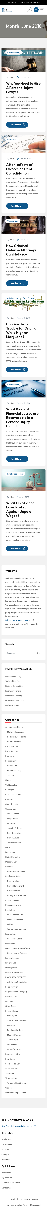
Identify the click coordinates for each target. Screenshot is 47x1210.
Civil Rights (10, 789)
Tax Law (10, 775)
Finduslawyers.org (13, 676)
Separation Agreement (17, 929)
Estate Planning (12, 900)
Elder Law (9, 866)
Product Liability (14, 770)
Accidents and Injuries (14, 727)
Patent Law (12, 765)
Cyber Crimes (13, 813)
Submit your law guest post (16, 620)
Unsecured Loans (14, 938)
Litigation (9, 1001)
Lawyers (10, 1205)
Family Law (12, 139)
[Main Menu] (42, 9)
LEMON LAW (11, 996)
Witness (8, 1087)
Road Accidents (14, 741)
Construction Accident (17, 1020)
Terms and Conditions (11, 1182)
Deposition (10, 852)
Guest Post (10, 943)
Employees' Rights (15, 474)
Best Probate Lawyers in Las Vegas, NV (19, 1126)
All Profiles (6, 1172)
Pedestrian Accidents (16, 736)
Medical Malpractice (16, 1035)
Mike (12, 77)
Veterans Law (11, 1078)
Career (8, 780)
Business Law (11, 761)
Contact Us (6, 1187)
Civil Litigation (11, 785)
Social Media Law (12, 1063)
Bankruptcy (10, 756)
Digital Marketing (12, 857)
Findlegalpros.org (12, 705)
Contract (9, 799)
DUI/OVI (11, 823)
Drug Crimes (28, 298)
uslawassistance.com (14, 700)
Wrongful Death (14, 1049)
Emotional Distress (15, 1030)
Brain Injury (12, 1015)
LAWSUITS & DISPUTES (15, 977)
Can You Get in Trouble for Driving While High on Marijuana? (21, 330)
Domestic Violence (15, 919)
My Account (7, 1177)
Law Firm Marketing (14, 972)
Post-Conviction (14, 833)
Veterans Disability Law (17, 1083)
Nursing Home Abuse (16, 871)
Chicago (5, 1154)
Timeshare (9, 1073)
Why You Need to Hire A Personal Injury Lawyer (23, 87)
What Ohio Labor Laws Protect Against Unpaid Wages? (20, 509)
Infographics (10, 962)
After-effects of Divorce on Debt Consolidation (19, 168)
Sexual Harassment (15, 886)
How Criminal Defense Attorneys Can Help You (21, 250)
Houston (5, 1149)
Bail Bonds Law (11, 746)
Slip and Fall (12, 1044)
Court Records (11, 804)
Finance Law (10, 934)
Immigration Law (12, 958)
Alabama (6, 1159)
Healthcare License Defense (17, 948)
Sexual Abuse (13, 837)
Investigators (11, 967)
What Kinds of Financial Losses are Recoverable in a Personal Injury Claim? (22, 417)
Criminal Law (12, 221)
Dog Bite (11, 1025)
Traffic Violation (14, 842)
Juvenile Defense (14, 828)
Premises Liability (12, 1054)
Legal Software (12, 987)
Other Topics (10, 1006)
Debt (7, 847)
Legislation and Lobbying (16, 991)
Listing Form (22, 1205)
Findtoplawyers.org (13, 695)
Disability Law (11, 861)
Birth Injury (13, 1039)
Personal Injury (13, 52)
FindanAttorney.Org (14, 686)
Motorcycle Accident (16, 732)
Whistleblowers (14, 890)
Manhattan (6, 1139)
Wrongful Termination (16, 895)
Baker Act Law (11, 751)
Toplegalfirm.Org (12, 681)
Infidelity (11, 924)
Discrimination (13, 881)
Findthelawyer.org (13, 691)
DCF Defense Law (15, 914)
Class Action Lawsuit (14, 794)
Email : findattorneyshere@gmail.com (25, 2)
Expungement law (13, 905)
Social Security (11, 1068)
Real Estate (10, 1059)
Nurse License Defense (17, 953)
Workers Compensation (15, 1092)
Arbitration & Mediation (17, 982)
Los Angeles (7, 1144)
